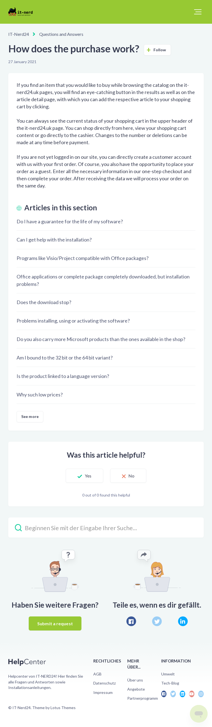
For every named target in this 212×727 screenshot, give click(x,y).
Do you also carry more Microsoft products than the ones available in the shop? (101, 339)
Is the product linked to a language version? (63, 376)
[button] (198, 12)
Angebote (136, 689)
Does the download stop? (44, 302)
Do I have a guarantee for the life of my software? (70, 221)
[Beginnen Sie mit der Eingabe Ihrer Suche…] (106, 527)
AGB (97, 674)
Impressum (103, 692)
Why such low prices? (40, 394)
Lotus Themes (63, 707)
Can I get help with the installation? (54, 240)
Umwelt (168, 674)
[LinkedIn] (183, 621)
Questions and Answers (61, 34)
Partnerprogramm (142, 698)
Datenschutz (104, 683)
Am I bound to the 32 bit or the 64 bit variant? (65, 358)
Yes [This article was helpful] (88, 475)
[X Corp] (157, 621)
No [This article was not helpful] (131, 475)
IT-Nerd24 (18, 34)
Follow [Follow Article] (159, 49)
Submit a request (55, 623)
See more (30, 416)
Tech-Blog (170, 683)
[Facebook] (131, 621)
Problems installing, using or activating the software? (73, 321)
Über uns (135, 680)
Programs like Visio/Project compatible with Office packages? (83, 258)
